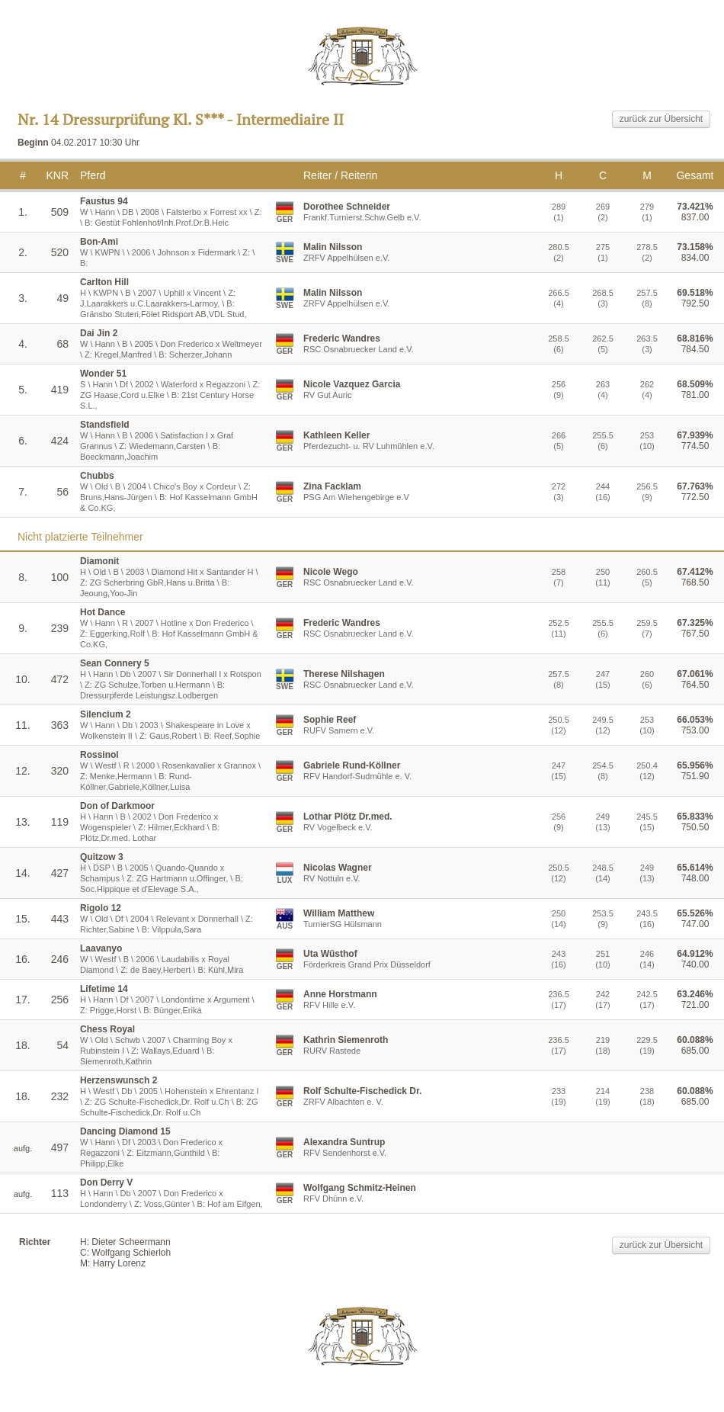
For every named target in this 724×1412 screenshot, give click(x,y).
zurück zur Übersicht (661, 119)
